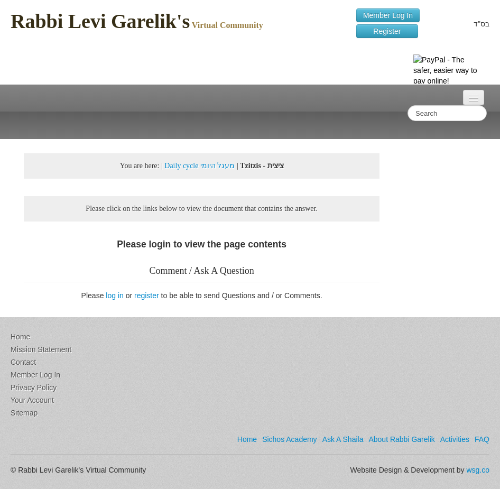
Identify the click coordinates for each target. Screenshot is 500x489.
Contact (23, 362)
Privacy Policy (34, 387)
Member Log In (388, 15)
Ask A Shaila (343, 439)
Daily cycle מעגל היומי (199, 166)
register (146, 295)
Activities (454, 439)
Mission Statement (41, 349)
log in (114, 295)
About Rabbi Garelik (401, 439)
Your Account (32, 400)
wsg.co (477, 470)
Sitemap (24, 413)
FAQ (482, 439)
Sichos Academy (289, 439)
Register (387, 31)
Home (20, 337)
